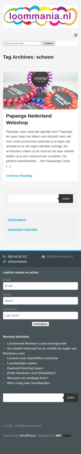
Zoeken (48, 43)
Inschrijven (41, 324)
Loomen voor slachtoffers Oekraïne (32, 358)
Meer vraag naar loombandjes (28, 383)
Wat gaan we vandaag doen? (27, 378)
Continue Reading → (21, 175)
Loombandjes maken (22, 363)
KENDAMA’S (17, 220)
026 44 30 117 (17, 256)
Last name (10, 309)
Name (7, 294)
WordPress (28, 435)
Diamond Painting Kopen (25, 368)
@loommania (17, 261)
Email (7, 279)
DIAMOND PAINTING (23, 230)
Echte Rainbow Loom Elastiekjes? (31, 373)
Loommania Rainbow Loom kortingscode (37, 343)
